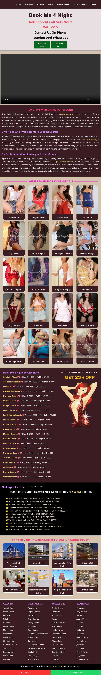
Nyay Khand (33, 637)
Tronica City (57, 615)
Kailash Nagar (82, 652)
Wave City (56, 611)
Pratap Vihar (57, 626)
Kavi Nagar (32, 641)
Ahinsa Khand (33, 659)
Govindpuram (33, 619)
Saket (5, 619)
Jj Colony (80, 648)
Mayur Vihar (81, 611)
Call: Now (25, 672)
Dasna (54, 619)
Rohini (93, 4)
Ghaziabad (29, 4)
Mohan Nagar (33, 655)
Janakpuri (56, 659)
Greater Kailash (58, 652)
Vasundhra (32, 608)
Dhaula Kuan (57, 644)
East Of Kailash (58, 648)
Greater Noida (63, 4)
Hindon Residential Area (38, 633)
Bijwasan (80, 633)
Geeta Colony (82, 637)
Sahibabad (32, 652)
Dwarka (6, 622)
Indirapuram (8, 652)
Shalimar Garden (59, 633)
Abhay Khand (33, 622)
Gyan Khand (33, 630)
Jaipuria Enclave (58, 622)
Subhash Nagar (9, 648)
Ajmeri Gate (57, 641)
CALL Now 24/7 (59, 44)
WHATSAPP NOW (42, 44)
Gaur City (31, 615)
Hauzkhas (56, 655)
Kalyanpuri (81, 655)
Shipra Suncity (34, 611)
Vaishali (6, 659)
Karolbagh (7, 633)
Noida (50, 4)
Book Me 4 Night (57, 666)
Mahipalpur (8, 630)
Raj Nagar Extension (36, 648)
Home (18, 4)
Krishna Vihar (57, 630)
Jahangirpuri (81, 641)
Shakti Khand (57, 608)
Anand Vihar (81, 619)
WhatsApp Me (76, 672)
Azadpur (80, 626)
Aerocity (6, 615)
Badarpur (80, 630)
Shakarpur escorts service (61, 161)
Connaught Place (79, 4)
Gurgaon (40, 4)
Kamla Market (82, 659)
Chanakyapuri (9, 641)
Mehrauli (80, 615)
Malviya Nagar (9, 637)
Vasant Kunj (8, 608)
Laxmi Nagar (8, 611)
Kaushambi (8, 655)
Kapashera (81, 608)
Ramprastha (57, 637)
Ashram (79, 622)
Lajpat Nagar (8, 626)
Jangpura (80, 644)
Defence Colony (10, 644)
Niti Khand (32, 626)
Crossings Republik (36, 644)
